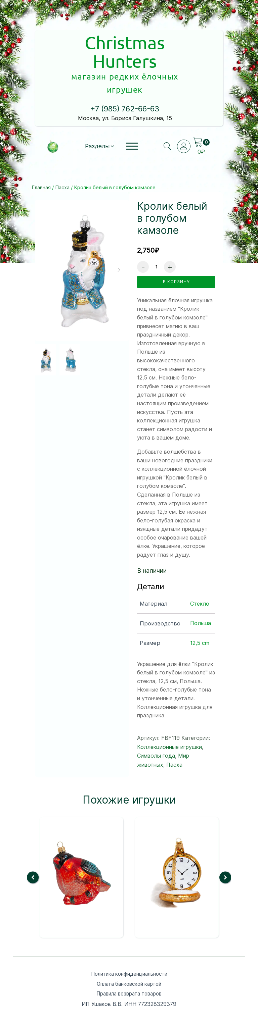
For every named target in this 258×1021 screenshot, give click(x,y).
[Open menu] (132, 115)
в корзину (176, 252)
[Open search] (167, 115)
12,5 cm (199, 612)
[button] (99, 115)
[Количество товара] (156, 236)
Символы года (156, 725)
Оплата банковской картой (129, 954)
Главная (41, 156)
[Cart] (201, 111)
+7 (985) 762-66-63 (125, 78)
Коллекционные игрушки (169, 716)
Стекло (199, 573)
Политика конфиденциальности (129, 943)
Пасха (62, 156)
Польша (200, 593)
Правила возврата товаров (129, 964)
